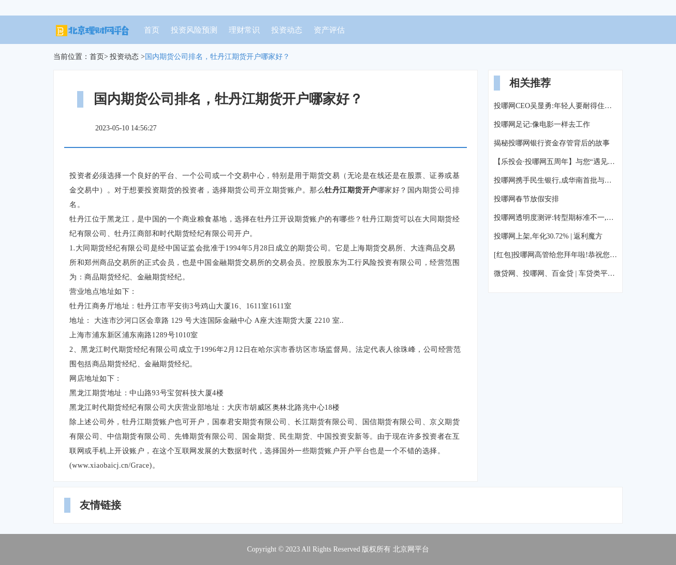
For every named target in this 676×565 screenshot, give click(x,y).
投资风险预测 (194, 30)
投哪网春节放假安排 (526, 199)
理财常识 (244, 30)
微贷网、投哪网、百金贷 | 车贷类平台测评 (555, 273)
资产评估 (329, 30)
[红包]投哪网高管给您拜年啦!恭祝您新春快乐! (555, 255)
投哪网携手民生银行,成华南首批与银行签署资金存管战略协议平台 (555, 180)
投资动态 (286, 30)
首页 (151, 30)
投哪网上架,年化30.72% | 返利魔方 (548, 236)
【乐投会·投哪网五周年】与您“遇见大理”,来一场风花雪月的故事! (555, 162)
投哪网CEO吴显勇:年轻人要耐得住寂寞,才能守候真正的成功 (555, 106)
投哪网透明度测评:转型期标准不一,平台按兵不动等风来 (555, 217)
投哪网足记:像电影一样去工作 (542, 124)
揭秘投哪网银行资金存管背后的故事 (552, 143)
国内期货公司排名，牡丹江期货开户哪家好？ (217, 57)
